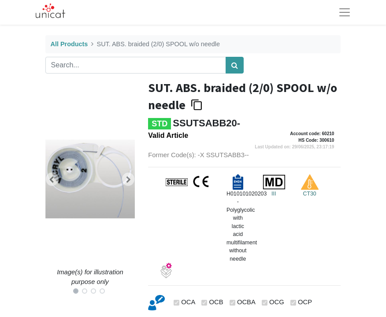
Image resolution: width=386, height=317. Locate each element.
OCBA (246, 302)
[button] (52, 179)
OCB (216, 302)
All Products (69, 44)
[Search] (235, 65)
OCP (305, 302)
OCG (276, 302)
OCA (188, 302)
